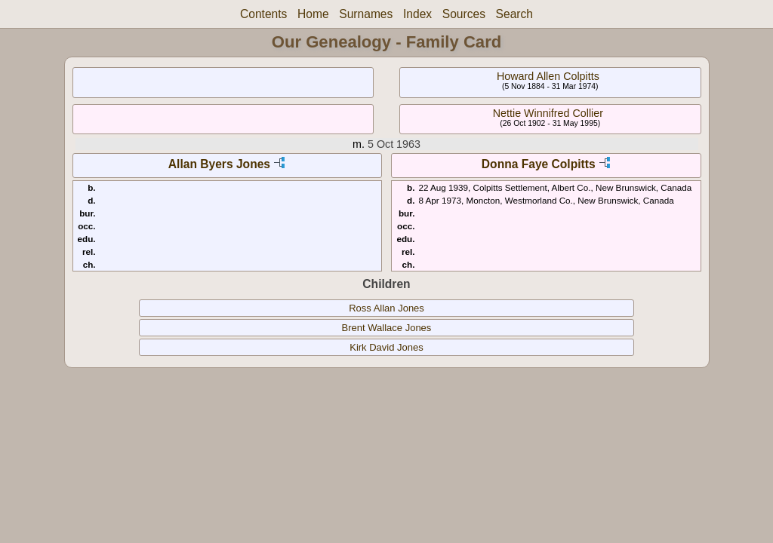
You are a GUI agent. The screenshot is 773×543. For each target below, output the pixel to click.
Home (313, 14)
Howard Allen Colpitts (548, 76)
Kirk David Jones (386, 347)
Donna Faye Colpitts (539, 164)
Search (514, 14)
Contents (263, 14)
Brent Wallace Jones (387, 327)
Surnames (366, 14)
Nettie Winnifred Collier (548, 113)
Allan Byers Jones (219, 164)
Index (417, 14)
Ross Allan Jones (386, 308)
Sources (463, 14)
